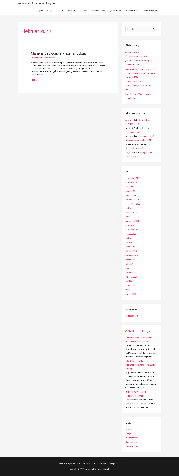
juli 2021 (129, 264)
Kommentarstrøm (133, 442)
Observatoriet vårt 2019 (136, 56)
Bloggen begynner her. (135, 148)
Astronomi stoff (98, 10)
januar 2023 (130, 216)
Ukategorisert (37, 57)
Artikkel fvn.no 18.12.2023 (136, 81)
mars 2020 (130, 285)
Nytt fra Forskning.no (140, 331)
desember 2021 (132, 255)
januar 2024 (130, 195)
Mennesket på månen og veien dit (140, 69)
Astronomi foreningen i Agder (36, 3)
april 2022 (130, 242)
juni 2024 (129, 186)
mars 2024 (130, 191)
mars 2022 (130, 246)
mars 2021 (130, 268)
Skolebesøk (130, 98)
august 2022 (130, 234)
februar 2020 (131, 289)
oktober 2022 (131, 225)
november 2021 (132, 259)
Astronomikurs (132, 52)
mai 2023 (129, 208)
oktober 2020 (131, 277)
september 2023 (132, 204)
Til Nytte (83, 10)
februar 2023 (131, 212)
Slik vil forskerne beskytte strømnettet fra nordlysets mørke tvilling (140, 365)
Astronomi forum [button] (149, 10)
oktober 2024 (131, 182)
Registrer (129, 429)
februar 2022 (131, 251)
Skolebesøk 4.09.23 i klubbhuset (139, 94)
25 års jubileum (132, 64)
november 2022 (132, 221)
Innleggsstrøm (132, 437)
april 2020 (130, 281)
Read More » (36, 79)
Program (59, 10)
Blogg (49, 10)
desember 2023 (132, 199)
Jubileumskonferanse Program (139, 60)
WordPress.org (132, 446)
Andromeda (130, 120)
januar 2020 (130, 294)
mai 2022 (129, 238)
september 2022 (132, 229)
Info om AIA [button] (130, 10)
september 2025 (132, 178)
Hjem (40, 10)
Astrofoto (71, 10)
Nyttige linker (114, 10)
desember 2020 (132, 272)
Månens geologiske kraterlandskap (58, 53)
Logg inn (129, 433)
